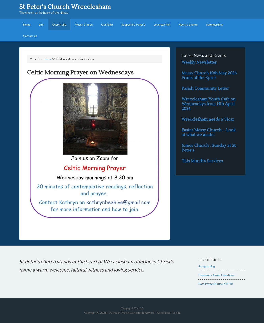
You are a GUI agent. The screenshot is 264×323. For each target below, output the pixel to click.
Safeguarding (206, 266)
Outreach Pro (117, 312)
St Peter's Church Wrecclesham (65, 7)
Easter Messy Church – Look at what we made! (208, 132)
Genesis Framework (142, 312)
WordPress (163, 312)
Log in (176, 312)
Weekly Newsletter (199, 62)
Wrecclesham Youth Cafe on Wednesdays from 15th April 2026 (208, 104)
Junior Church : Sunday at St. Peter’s (209, 148)
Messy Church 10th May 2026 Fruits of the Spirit (209, 75)
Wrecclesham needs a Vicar (208, 119)
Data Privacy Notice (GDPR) (215, 283)
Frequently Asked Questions (216, 275)
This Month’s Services (202, 161)
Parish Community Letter (205, 88)
